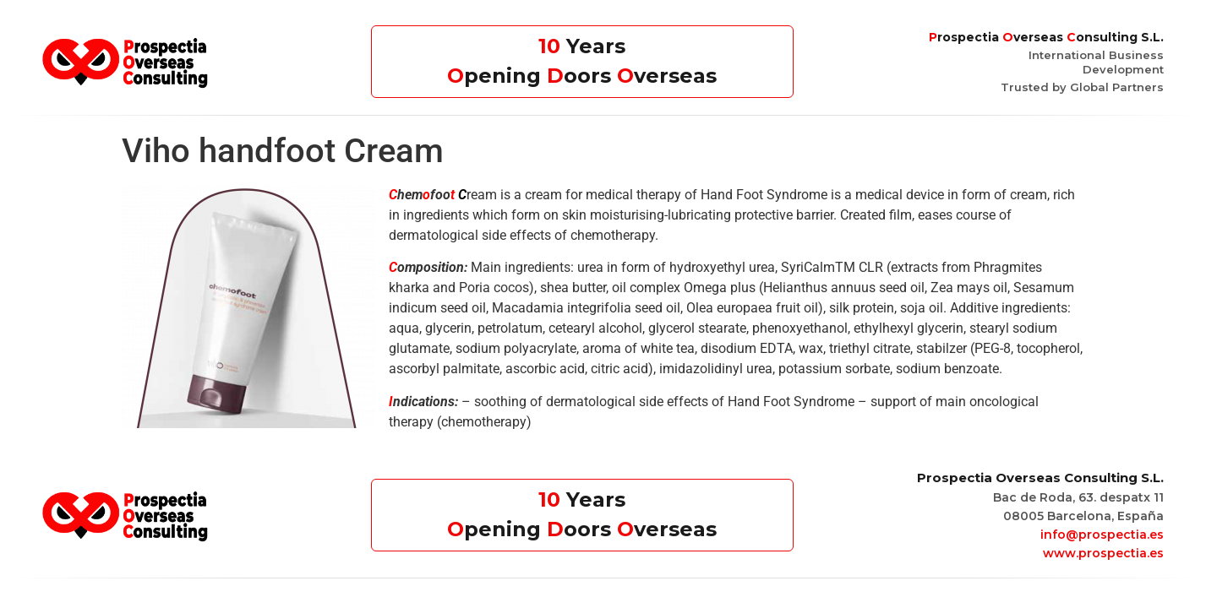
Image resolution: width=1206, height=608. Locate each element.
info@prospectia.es (1102, 534)
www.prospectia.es (1103, 553)
